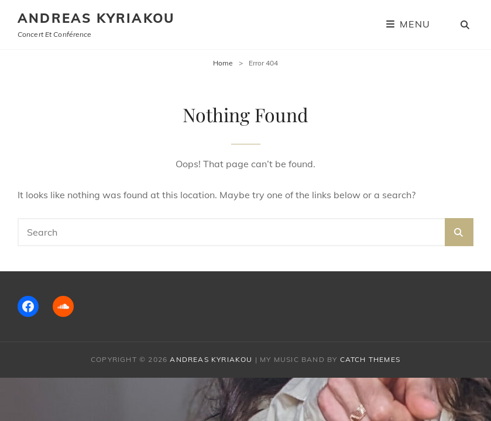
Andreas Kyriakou (96, 18)
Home (223, 62)
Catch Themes (370, 359)
